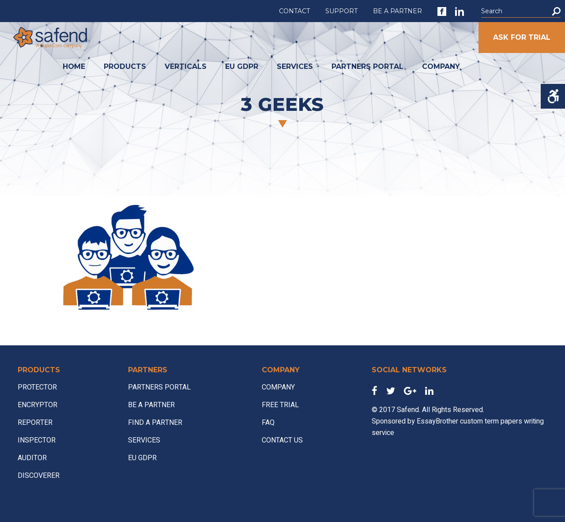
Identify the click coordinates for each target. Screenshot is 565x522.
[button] (556, 11)
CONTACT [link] (294, 11)
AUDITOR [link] (32, 458)
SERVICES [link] (295, 66)
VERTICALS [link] (186, 66)
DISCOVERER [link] (39, 475)
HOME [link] (74, 66)
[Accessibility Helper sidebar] (553, 96)
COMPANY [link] (441, 66)
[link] (441, 11)
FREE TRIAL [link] (280, 405)
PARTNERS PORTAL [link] (367, 66)
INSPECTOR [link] (37, 440)
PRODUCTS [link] (125, 66)
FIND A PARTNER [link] (155, 422)
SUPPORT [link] (341, 11)
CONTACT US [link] (282, 440)
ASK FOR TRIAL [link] (521, 37)
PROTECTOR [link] (37, 387)
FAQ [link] (268, 422)
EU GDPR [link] (241, 66)
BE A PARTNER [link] (397, 11)
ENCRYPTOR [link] (37, 405)
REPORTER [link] (35, 422)
